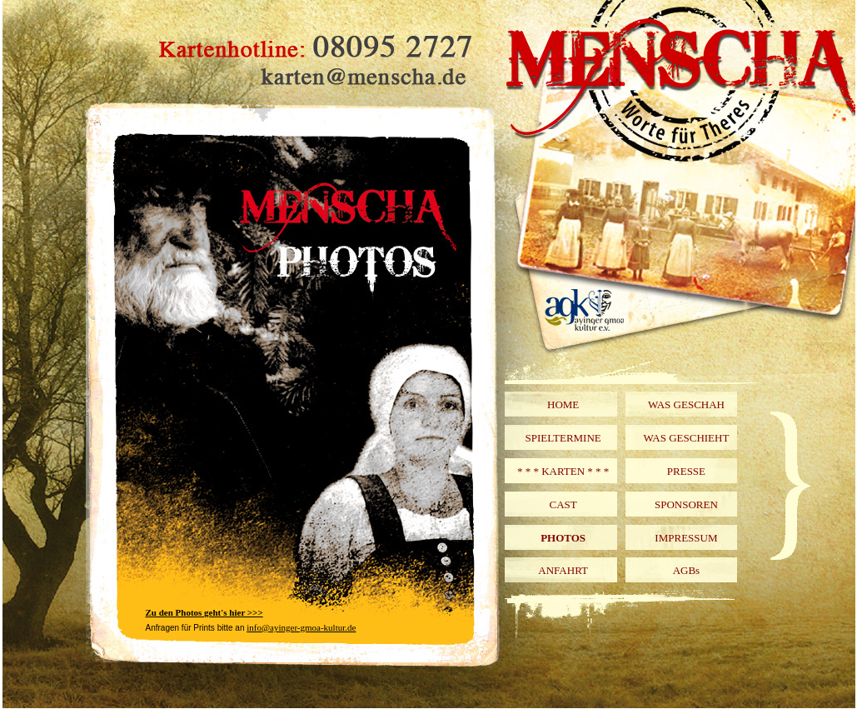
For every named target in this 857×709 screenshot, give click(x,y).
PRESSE (686, 471)
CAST (563, 504)
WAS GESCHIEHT (686, 438)
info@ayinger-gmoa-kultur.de (301, 627)
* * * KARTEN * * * (563, 471)
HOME (563, 404)
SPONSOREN (686, 504)
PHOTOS (563, 538)
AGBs (686, 570)
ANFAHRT (563, 570)
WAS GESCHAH (686, 404)
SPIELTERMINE (563, 438)
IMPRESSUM (686, 538)
